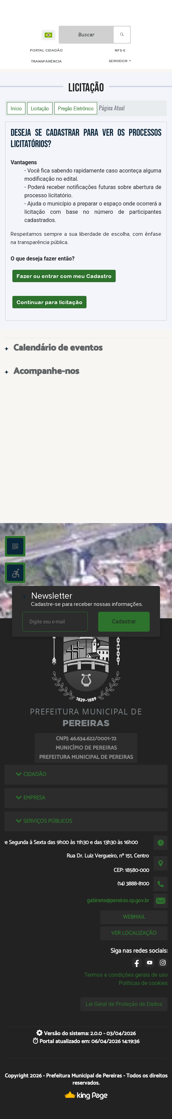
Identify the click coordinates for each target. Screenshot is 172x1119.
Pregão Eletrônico (75, 108)
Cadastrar (124, 621)
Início (16, 108)
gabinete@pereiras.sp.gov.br (118, 900)
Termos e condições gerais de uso (126, 975)
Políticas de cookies (143, 983)
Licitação (40, 108)
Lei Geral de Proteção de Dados (124, 1004)
